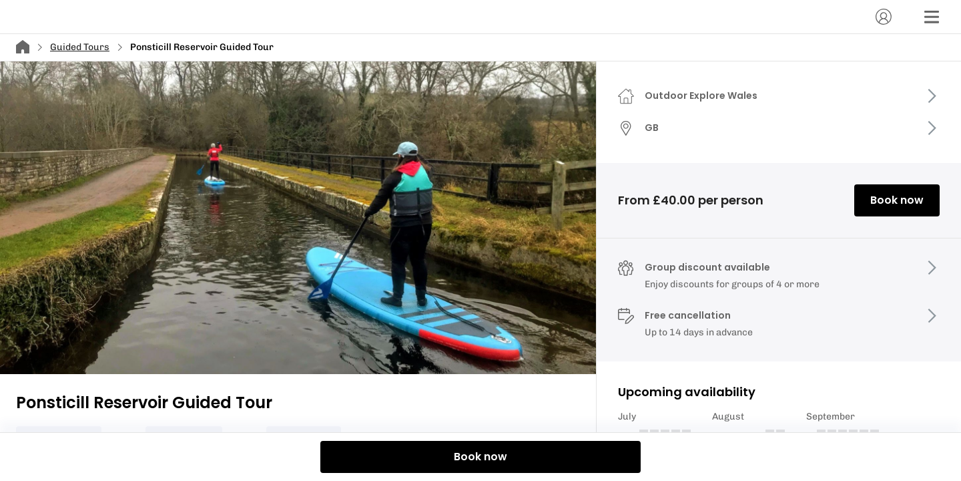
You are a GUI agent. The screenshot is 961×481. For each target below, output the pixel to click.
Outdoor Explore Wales (701, 95)
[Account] (883, 16)
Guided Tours (79, 47)
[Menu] (931, 16)
